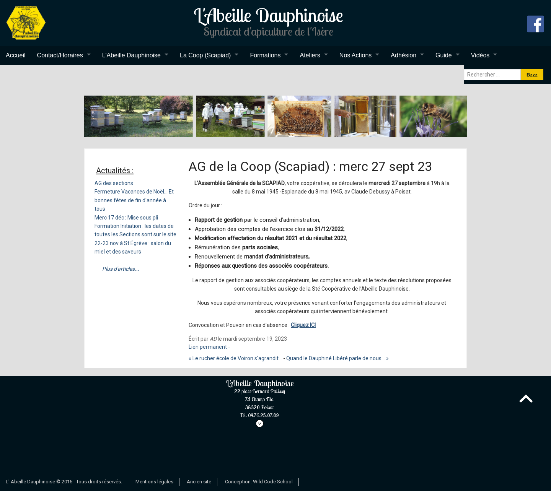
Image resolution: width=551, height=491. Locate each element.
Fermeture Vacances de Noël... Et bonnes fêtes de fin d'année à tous (134, 200)
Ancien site (199, 481)
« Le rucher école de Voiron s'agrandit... (235, 358)
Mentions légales (154, 481)
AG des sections (114, 183)
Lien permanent (208, 347)
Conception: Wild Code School (259, 481)
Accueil (16, 55)
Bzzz (532, 75)
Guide (443, 55)
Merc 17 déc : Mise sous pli (126, 218)
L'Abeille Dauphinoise (131, 55)
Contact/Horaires (60, 55)
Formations (265, 55)
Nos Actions (355, 55)
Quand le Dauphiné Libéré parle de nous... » (337, 358)
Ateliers (310, 55)
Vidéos (480, 55)
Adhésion (403, 55)
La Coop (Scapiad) (205, 55)
